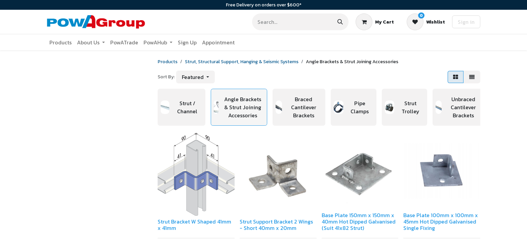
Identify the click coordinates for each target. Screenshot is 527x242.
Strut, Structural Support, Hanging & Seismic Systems (241, 61)
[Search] (340, 21)
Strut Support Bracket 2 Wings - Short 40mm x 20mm (276, 224)
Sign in (466, 22)
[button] (195, 77)
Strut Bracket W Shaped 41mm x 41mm (194, 224)
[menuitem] (60, 42)
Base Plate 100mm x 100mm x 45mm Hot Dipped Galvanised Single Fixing (440, 221)
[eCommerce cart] (375, 22)
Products (167, 61)
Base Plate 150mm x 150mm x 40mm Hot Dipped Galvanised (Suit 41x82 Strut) (359, 221)
